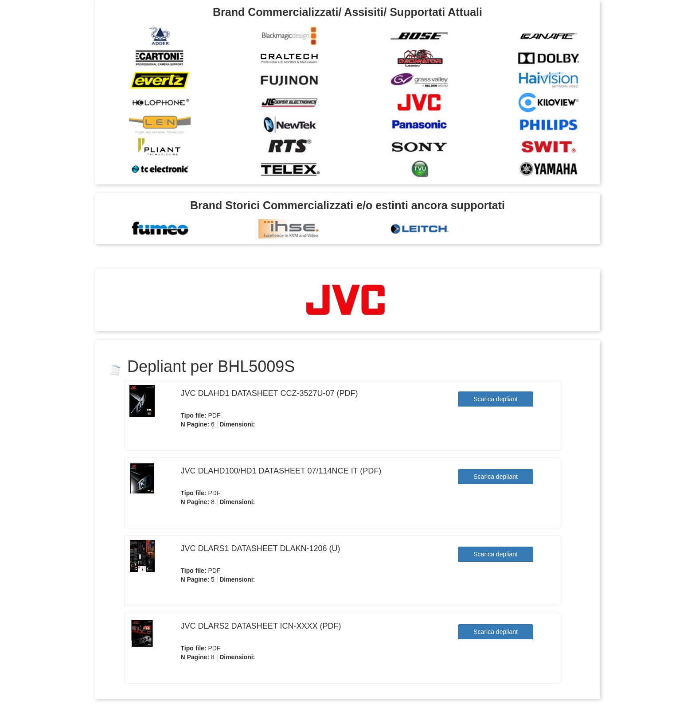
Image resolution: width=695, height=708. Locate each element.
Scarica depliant (495, 399)
